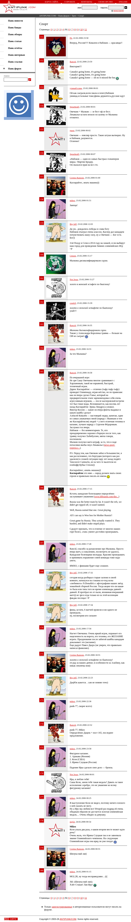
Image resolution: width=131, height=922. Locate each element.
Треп (74, 15)
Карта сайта (51, 2)
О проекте (69, 2)
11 (85, 29)
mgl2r (72, 822)
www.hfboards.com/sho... (106, 496)
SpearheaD (74, 107)
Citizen (73, 256)
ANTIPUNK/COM (47, 15)
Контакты (86, 2)
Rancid (73, 61)
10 (81, 29)
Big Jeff (73, 224)
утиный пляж (76, 88)
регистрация (119, 11)
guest (72, 130)
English (123, 2)
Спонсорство (105, 2)
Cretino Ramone (77, 178)
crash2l (73, 303)
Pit (71, 38)
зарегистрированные (62, 906)
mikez (72, 200)
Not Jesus (74, 279)
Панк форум (63, 15)
